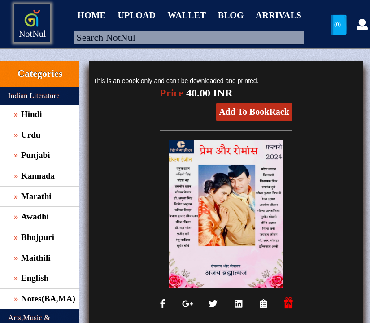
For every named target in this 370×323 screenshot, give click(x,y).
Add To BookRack (254, 112)
